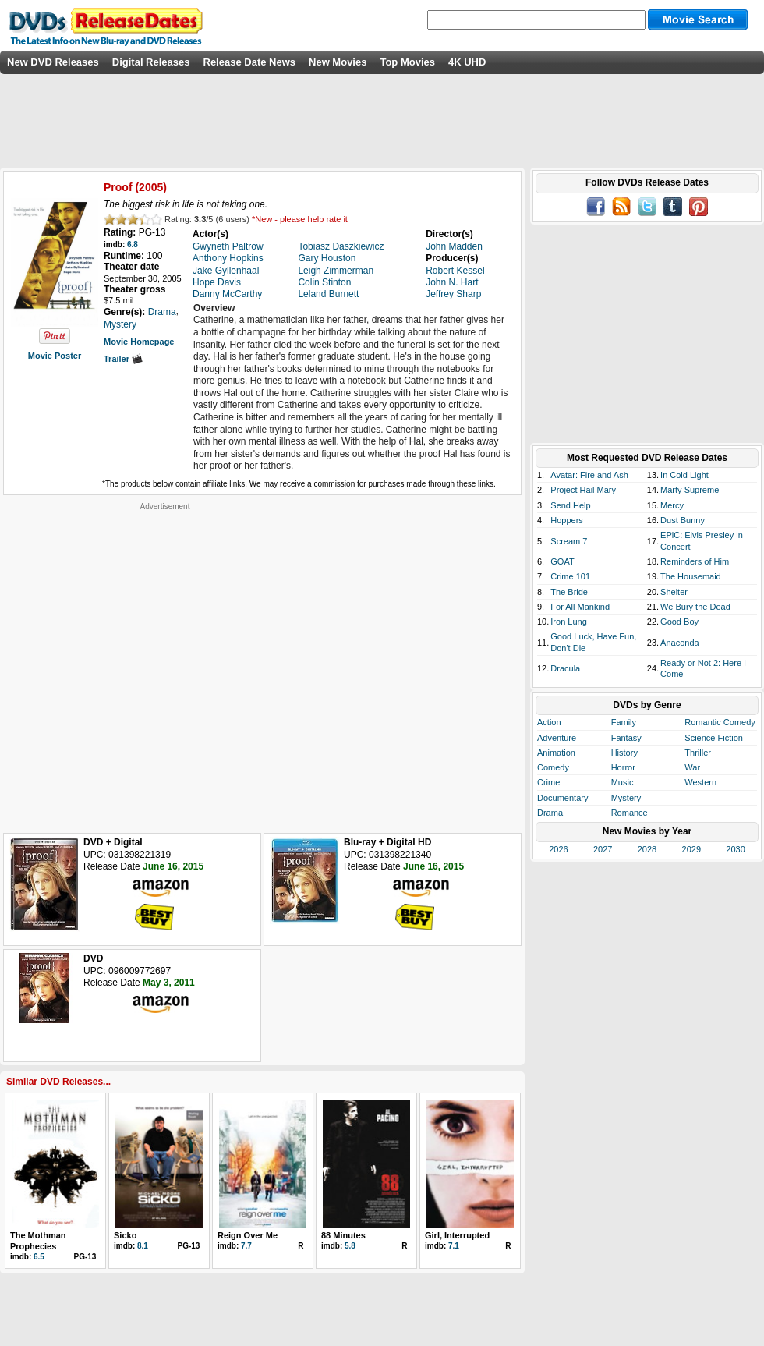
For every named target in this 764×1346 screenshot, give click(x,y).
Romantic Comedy (719, 722)
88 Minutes (343, 1235)
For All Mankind (580, 606)
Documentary (562, 797)
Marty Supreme (689, 489)
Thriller (697, 752)
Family (623, 722)
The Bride (569, 592)
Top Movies (407, 62)
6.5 (39, 1256)
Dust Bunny (682, 520)
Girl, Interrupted (457, 1235)
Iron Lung (568, 621)
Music (622, 782)
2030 (735, 849)
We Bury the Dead (695, 606)
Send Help (570, 505)
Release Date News (249, 62)
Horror (623, 767)
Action (549, 722)
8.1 (142, 1246)
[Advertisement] (158, 670)
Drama (550, 812)
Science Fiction (713, 737)
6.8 (132, 244)
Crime (548, 782)
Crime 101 (570, 576)
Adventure (556, 737)
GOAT (562, 561)
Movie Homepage (139, 341)
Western (700, 782)
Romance (629, 812)
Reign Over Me (248, 1235)
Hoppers (566, 520)
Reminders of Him (694, 561)
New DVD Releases (53, 62)
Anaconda (679, 642)
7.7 (246, 1246)
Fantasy (626, 737)
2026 (558, 849)
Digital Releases (151, 62)
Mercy (672, 505)
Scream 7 (568, 541)
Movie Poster (54, 355)
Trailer (123, 358)
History (624, 752)
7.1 (453, 1246)
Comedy (553, 767)
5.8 (350, 1246)
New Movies (337, 62)
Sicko (125, 1235)
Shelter (674, 592)
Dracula (565, 668)
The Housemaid (690, 576)
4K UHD (467, 62)
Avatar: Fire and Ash (589, 475)
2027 (602, 849)
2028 (647, 849)
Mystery (626, 797)
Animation (556, 752)
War (692, 767)
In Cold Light (684, 475)
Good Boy (679, 621)
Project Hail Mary (583, 489)
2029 (691, 849)
